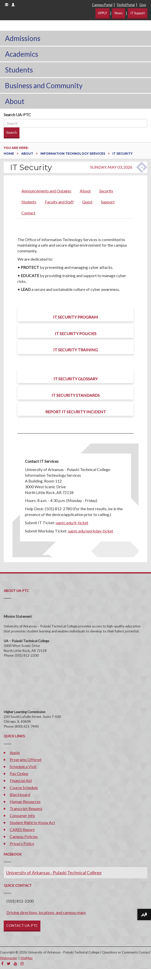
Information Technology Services (73, 153)
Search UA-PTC (17, 114)
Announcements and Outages (46, 190)
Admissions (22, 38)
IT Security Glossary (76, 378)
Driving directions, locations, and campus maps (46, 912)
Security (106, 190)
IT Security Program (75, 317)
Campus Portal (102, 5)
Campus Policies (24, 836)
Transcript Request (26, 808)
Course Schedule (24, 787)
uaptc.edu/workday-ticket (90, 530)
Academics (21, 54)
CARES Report (22, 829)
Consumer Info (22, 815)
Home (9, 153)
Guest (87, 201)
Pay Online (19, 773)
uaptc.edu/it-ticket (72, 522)
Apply (15, 752)
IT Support (137, 13)
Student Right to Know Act (32, 822)
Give (142, 5)
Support (108, 201)
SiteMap (26, 958)
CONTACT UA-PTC (22, 925)
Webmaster (8, 958)
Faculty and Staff (59, 201)
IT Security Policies (75, 333)
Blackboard (20, 794)
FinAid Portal (126, 5)
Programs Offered (25, 759)
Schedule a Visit (23, 766)
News (119, 13)
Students (19, 69)
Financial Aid (21, 780)
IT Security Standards (76, 395)
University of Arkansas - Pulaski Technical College (54, 872)
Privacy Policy (22, 843)
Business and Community (43, 85)
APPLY (102, 13)
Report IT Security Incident (75, 411)
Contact (28, 212)
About (14, 101)
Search (11, 132)
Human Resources (25, 801)
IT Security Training (75, 349)
